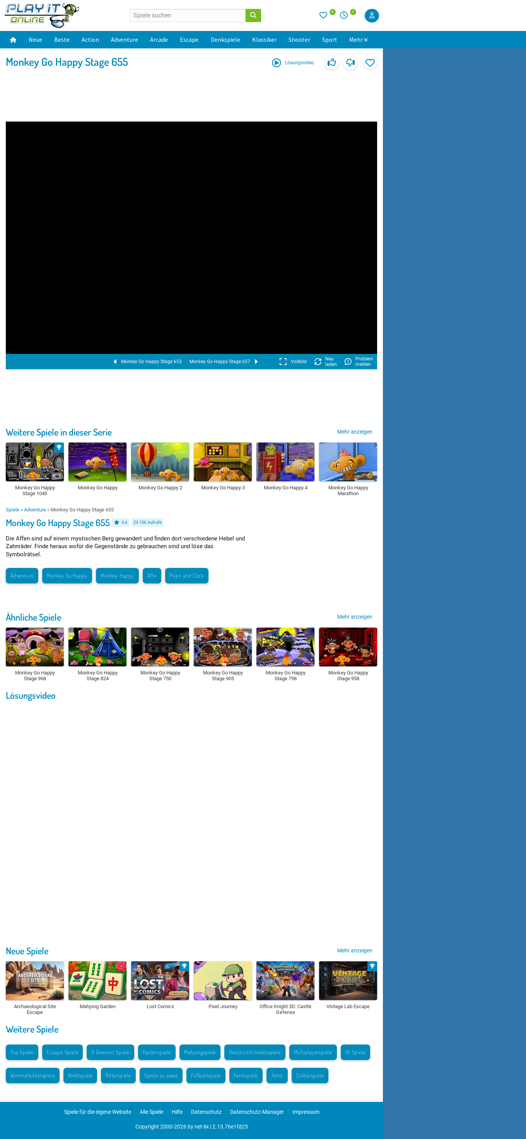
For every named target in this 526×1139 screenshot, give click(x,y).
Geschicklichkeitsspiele (254, 1052)
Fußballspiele (206, 1075)
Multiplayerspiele (313, 1052)
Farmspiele (246, 1075)
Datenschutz (206, 1112)
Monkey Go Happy (67, 575)
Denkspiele (225, 39)
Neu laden (325, 361)
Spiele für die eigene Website (97, 1112)
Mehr (358, 39)
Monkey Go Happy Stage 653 (148, 361)
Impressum (305, 1112)
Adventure (124, 39)
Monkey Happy (117, 575)
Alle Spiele (151, 1112)
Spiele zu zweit (161, 1075)
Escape (189, 39)
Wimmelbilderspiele (32, 1075)
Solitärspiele (310, 1075)
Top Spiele (22, 1052)
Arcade (159, 39)
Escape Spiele (62, 1052)
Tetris (277, 1075)
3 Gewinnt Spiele (110, 1052)
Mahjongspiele (200, 1052)
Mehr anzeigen (354, 432)
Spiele (12, 510)
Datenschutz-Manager (257, 1112)
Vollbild (293, 361)
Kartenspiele (157, 1052)
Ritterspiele (118, 1075)
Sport (329, 39)
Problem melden (359, 361)
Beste (62, 39)
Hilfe (177, 1112)
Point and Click (187, 575)
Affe (152, 575)
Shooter (299, 39)
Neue (35, 39)
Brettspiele (80, 1075)
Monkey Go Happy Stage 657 (224, 361)
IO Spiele (355, 1052)
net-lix (202, 1127)
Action (90, 39)
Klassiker (264, 39)
